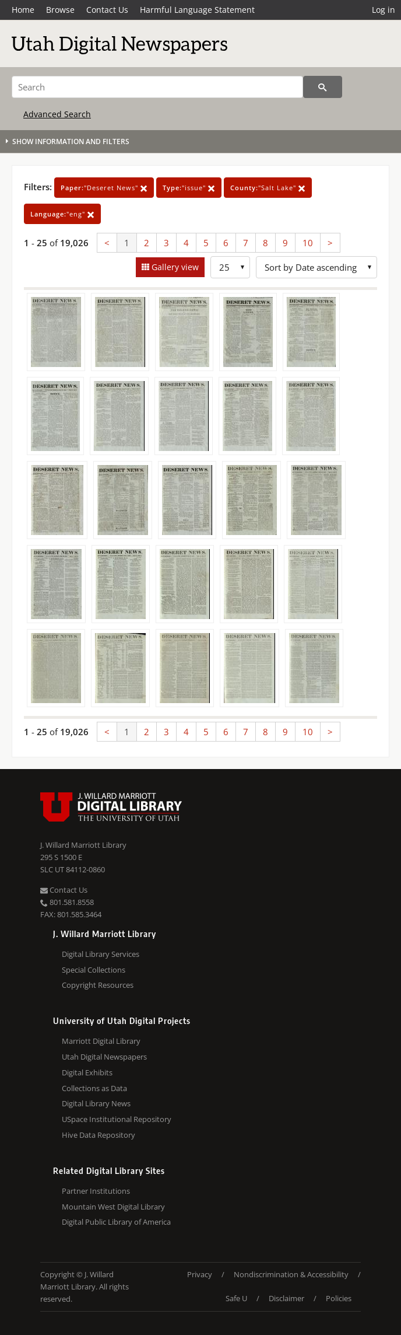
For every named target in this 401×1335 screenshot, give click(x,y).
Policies (338, 1298)
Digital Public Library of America (116, 1222)
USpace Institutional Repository (116, 1119)
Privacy (199, 1274)
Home (23, 9)
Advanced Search (57, 114)
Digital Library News (96, 1103)
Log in (383, 9)
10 (307, 243)
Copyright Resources (97, 985)
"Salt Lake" (267, 187)
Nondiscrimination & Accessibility (291, 1274)
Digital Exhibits (87, 1072)
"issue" (189, 187)
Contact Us (107, 9)
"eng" (62, 213)
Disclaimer (286, 1298)
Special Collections (93, 969)
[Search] (157, 87)
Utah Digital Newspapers (104, 1056)
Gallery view (174, 266)
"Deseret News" (104, 187)
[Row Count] (230, 267)
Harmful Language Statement (197, 9)
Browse (60, 9)
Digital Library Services (100, 954)
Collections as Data (94, 1088)
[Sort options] (316, 267)
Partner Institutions (96, 1191)
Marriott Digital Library (101, 1041)
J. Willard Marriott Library (83, 845)
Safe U (236, 1298)
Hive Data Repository (98, 1135)
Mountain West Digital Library (113, 1206)
